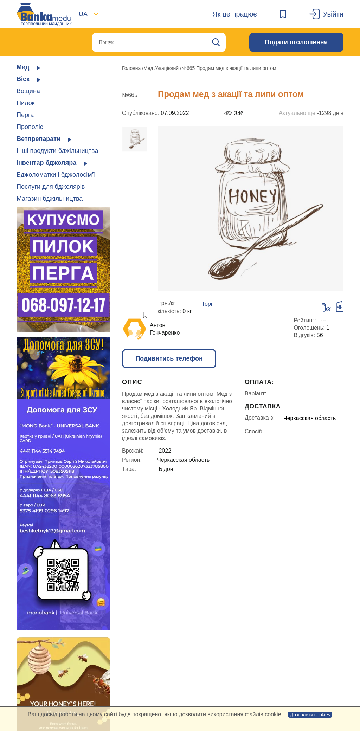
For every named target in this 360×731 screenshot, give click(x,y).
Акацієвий (168, 68)
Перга (25, 114)
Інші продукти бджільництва (57, 150)
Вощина (28, 91)
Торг (207, 304)
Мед (148, 68)
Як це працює (234, 14)
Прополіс (30, 126)
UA (83, 14)
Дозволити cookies (310, 714)
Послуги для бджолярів (51, 186)
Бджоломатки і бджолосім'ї (56, 174)
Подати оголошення (296, 42)
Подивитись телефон (169, 358)
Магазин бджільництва (50, 198)
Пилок (26, 102)
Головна (132, 68)
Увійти (333, 14)
